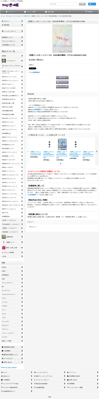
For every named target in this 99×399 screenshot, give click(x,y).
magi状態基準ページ (38, 109)
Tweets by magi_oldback (9, 367)
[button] (69, 12)
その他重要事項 (34, 72)
